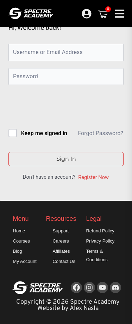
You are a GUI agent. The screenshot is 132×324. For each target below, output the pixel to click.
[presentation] (56, 108)
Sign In (66, 159)
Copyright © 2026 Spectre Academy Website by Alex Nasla (68, 305)
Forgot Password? (100, 133)
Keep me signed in (44, 133)
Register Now (93, 177)
